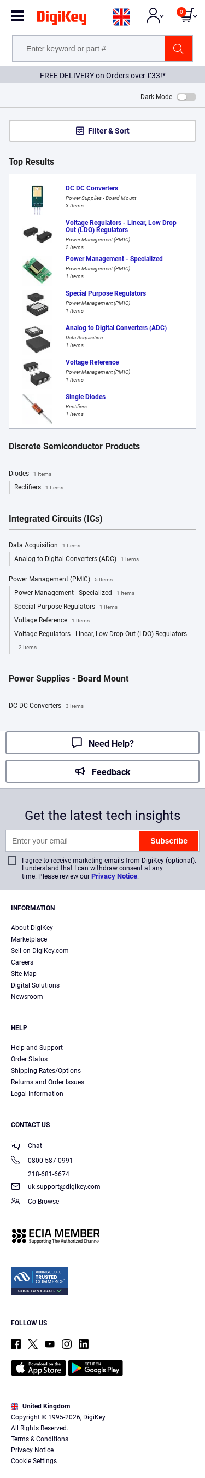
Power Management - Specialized (74, 593)
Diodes (30, 474)
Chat (26, 1146)
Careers (22, 962)
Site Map (24, 974)
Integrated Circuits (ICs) (56, 519)
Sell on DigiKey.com (40, 951)
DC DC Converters (46, 706)
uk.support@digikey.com (56, 1187)
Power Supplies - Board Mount (68, 679)
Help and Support (37, 1048)
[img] (61, 19)
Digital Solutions (35, 985)
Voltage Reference (52, 620)
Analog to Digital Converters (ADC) (76, 559)
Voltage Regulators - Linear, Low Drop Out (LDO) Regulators (100, 642)
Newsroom (27, 997)
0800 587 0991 (42, 1161)
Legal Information (37, 1094)
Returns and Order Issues (47, 1082)
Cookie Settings (34, 1461)
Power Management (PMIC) (61, 579)
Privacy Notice (114, 876)
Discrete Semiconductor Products (74, 447)
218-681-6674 (40, 1174)
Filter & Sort (109, 130)
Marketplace (29, 939)
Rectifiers (38, 487)
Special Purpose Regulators (66, 607)
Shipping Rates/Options (46, 1071)
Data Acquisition (44, 545)
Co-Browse (35, 1202)
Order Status (29, 1059)
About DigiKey (32, 928)
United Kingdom (40, 1406)
